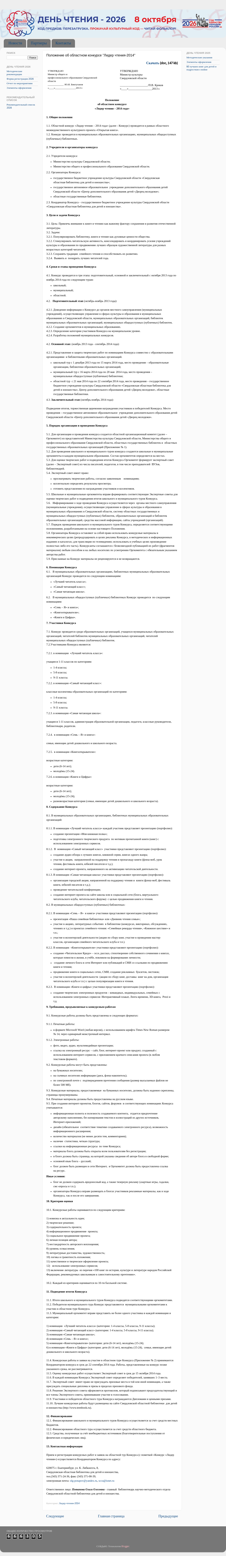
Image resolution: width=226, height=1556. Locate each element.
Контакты (63, 43)
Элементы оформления (19, 88)
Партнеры (39, 43)
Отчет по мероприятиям (20, 83)
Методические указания (199, 57)
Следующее (55, 1516)
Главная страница (111, 1516)
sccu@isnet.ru (106, 1480)
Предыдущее (168, 1516)
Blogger (125, 1546)
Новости (15, 43)
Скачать (153, 63)
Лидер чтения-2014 (69, 1503)
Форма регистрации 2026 (20, 79)
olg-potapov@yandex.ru (83, 1480)
